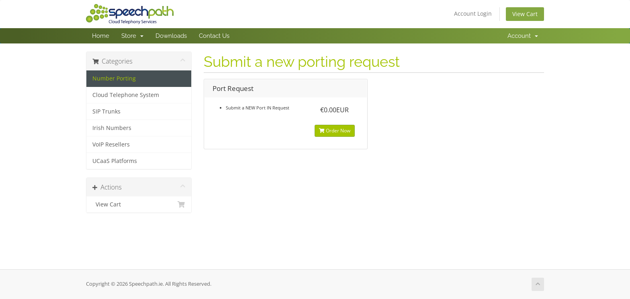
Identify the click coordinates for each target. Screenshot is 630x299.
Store (132, 35)
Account (522, 35)
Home (100, 35)
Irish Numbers (111, 128)
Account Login (473, 13)
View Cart (525, 14)
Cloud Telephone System (125, 95)
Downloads (171, 35)
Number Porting (114, 78)
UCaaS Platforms (114, 161)
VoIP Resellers (111, 144)
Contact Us (214, 35)
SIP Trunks (106, 111)
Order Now (334, 130)
